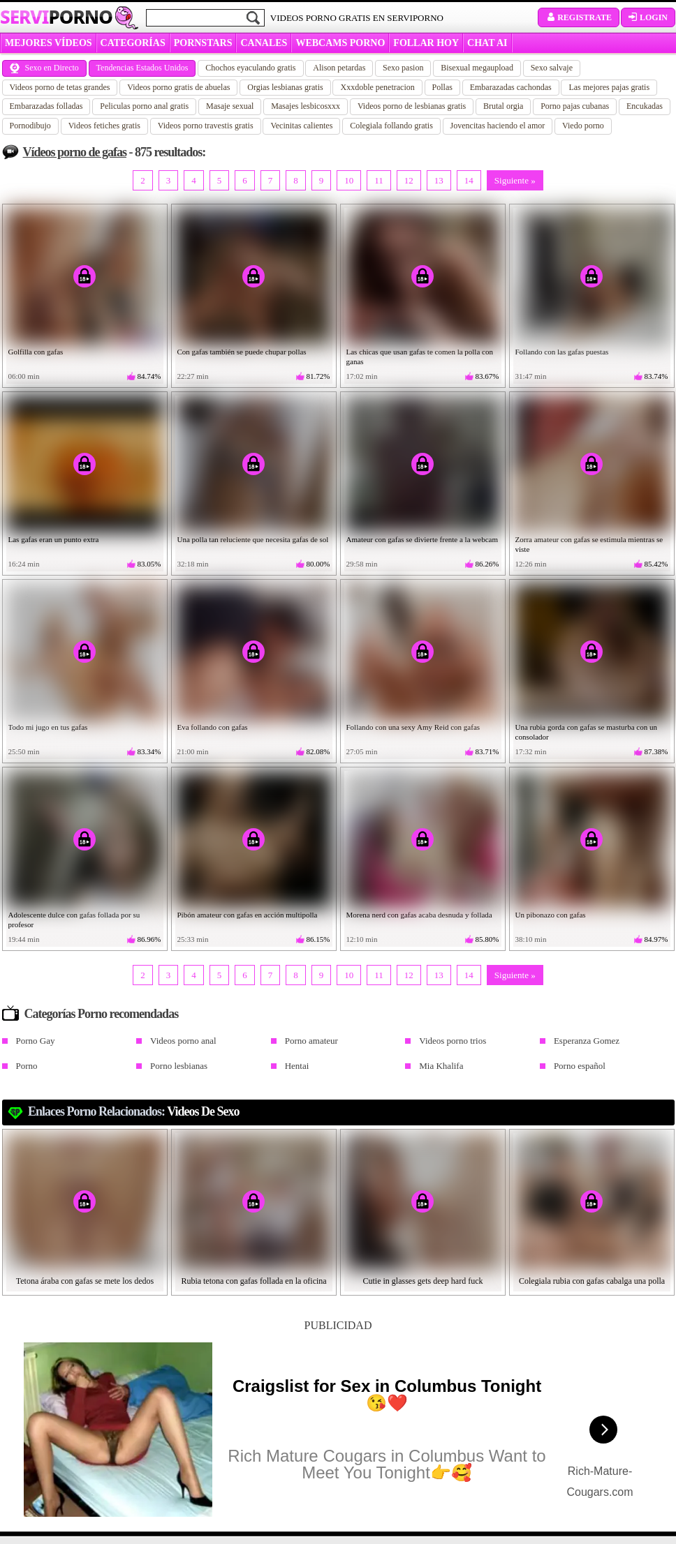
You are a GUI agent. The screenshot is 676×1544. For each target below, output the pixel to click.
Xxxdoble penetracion (377, 87)
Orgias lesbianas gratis (285, 87)
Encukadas (644, 106)
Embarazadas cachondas (511, 87)
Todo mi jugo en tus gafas (48, 727)
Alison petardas (339, 68)
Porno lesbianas (178, 1065)
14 (468, 180)
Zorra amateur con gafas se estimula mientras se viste (589, 544)
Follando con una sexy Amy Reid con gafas (413, 727)
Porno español (579, 1065)
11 (378, 180)
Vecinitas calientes (301, 125)
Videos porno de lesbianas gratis (412, 106)
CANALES (263, 43)
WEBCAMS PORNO (340, 43)
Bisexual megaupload (477, 68)
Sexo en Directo (44, 67)
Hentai (297, 1065)
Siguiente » (515, 180)
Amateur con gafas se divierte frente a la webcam (422, 539)
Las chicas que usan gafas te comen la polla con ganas (419, 356)
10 (348, 180)
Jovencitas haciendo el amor (497, 125)
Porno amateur (311, 1040)
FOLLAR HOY (426, 43)
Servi (56, 17)
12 (408, 180)
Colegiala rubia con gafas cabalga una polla (592, 1281)
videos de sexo (203, 1111)
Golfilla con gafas (36, 351)
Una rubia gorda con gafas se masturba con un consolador (586, 732)
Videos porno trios (452, 1040)
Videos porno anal (183, 1040)
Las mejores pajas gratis (608, 87)
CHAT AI (487, 43)
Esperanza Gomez (586, 1040)
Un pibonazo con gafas (550, 914)
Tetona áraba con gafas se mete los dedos (85, 1281)
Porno (27, 1065)
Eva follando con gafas (212, 727)
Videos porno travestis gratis (206, 125)
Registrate (578, 17)
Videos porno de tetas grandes (60, 87)
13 (438, 180)
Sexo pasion (403, 68)
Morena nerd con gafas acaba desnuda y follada (419, 914)
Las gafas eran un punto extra (53, 539)
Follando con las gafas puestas (562, 351)
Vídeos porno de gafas (75, 152)
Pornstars (203, 43)
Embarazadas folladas (46, 106)
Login (648, 17)
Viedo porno (583, 125)
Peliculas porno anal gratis (144, 106)
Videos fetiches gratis (104, 125)
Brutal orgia (503, 106)
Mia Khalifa (441, 1065)
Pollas (442, 87)
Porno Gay (35, 1040)
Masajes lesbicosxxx (305, 106)
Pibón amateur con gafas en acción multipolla (247, 914)
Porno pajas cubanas (575, 106)
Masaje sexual (230, 106)
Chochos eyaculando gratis (250, 68)
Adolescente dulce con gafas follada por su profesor (74, 919)
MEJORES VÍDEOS (48, 43)
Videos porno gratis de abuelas (178, 87)
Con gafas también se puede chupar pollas (242, 351)
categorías (133, 43)
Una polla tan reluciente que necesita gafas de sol (253, 539)
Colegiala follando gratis (391, 125)
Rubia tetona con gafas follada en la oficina (253, 1281)
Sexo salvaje (552, 68)
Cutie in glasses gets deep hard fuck (423, 1281)
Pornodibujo (30, 125)
